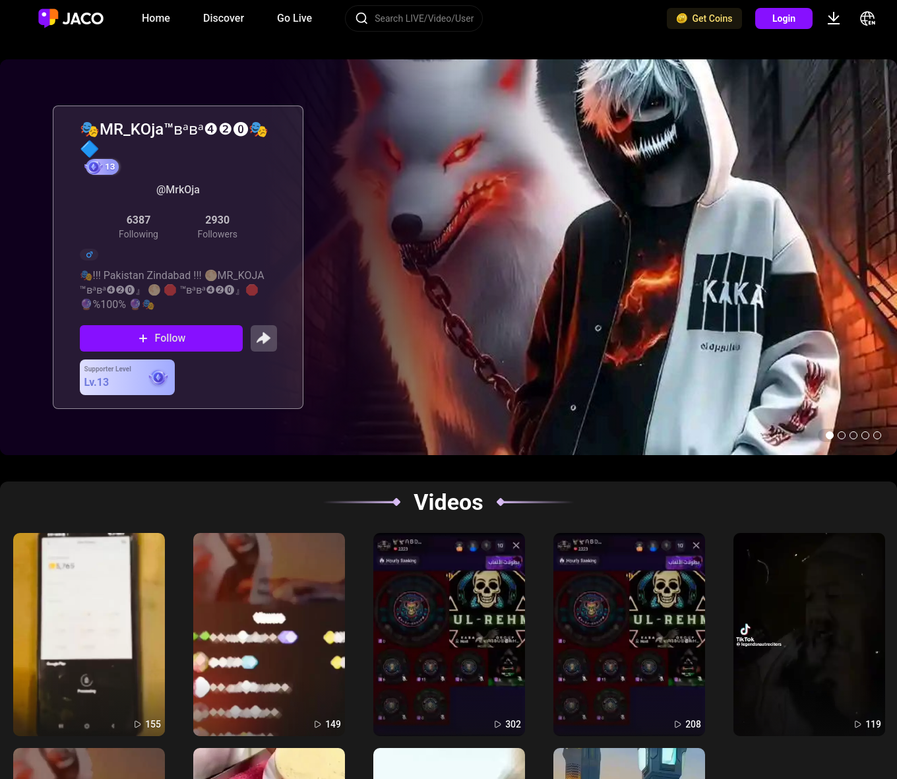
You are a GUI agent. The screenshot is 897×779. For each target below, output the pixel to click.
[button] (830, 435)
